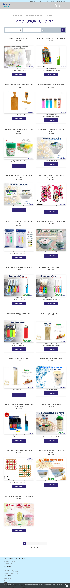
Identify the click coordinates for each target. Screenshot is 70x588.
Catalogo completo (39, 1)
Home (31, 1)
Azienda (58, 1)
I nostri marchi (50, 1)
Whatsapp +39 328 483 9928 (11, 572)
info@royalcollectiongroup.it (11, 573)
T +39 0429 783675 (9, 570)
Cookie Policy (7, 580)
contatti (63, 1)
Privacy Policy (7, 578)
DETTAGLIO (18, 74)
